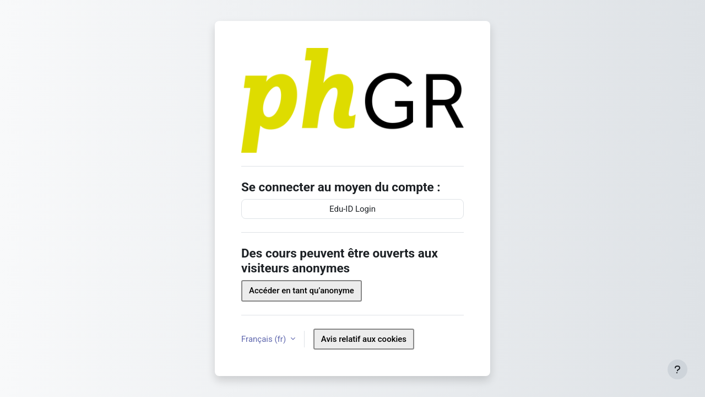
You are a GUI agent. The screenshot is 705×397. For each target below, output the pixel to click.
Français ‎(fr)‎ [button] (264, 339)
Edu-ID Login (352, 209)
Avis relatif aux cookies (363, 339)
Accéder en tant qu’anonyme (301, 291)
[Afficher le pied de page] (677, 369)
